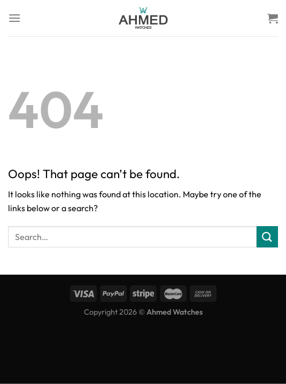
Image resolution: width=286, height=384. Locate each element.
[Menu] (14, 18)
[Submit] (267, 236)
